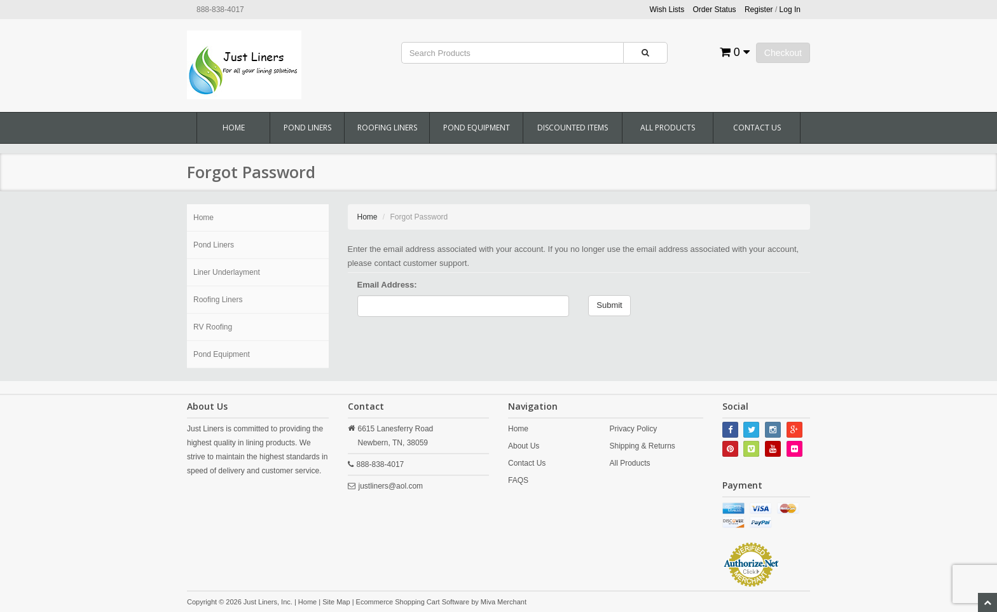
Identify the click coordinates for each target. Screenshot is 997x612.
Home (234, 127)
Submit (609, 305)
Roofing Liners (387, 127)
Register (759, 9)
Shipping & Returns (642, 446)
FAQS (518, 480)
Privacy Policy (633, 428)
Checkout (783, 53)
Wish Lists (667, 9)
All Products (667, 127)
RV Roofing (212, 327)
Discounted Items (572, 127)
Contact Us (757, 127)
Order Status (714, 9)
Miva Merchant (503, 602)
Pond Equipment (476, 127)
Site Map (336, 602)
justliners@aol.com (391, 486)
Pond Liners (307, 127)
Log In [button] (790, 9)
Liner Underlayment (226, 272)
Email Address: (387, 284)
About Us (523, 446)
